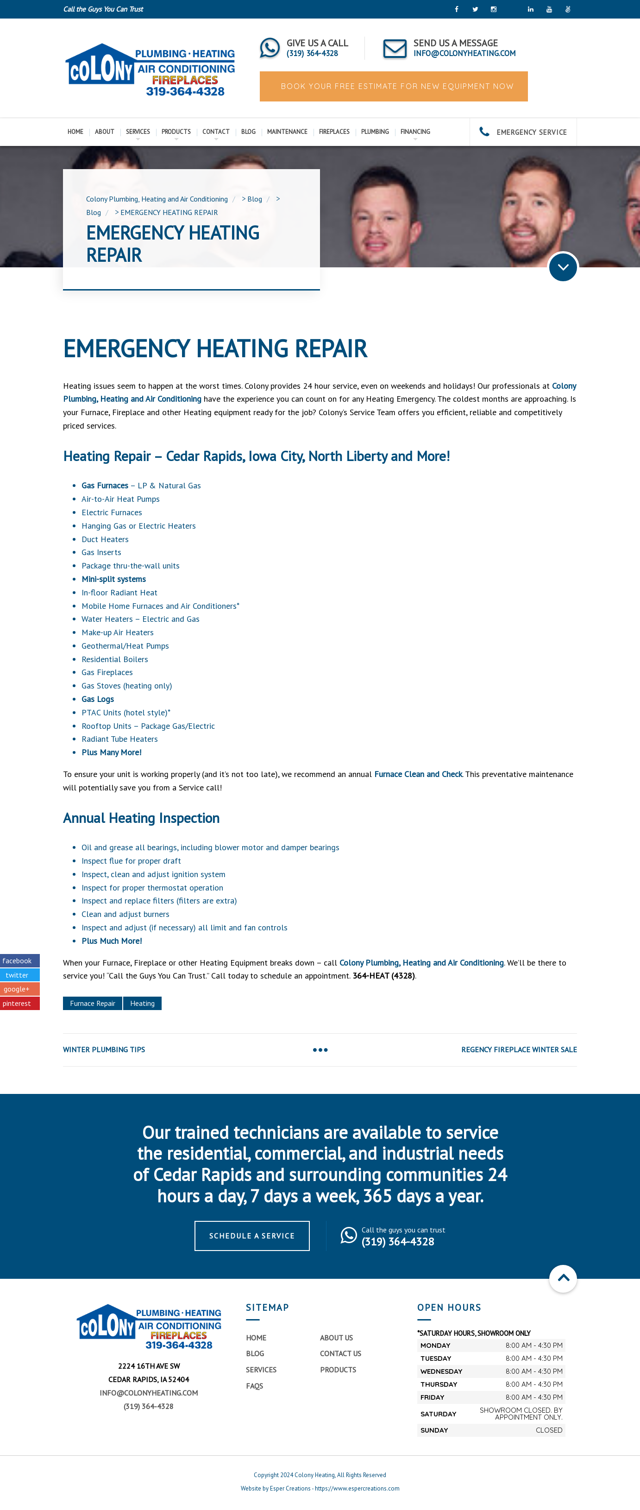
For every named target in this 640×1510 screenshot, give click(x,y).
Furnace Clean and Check (418, 774)
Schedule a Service (252, 1235)
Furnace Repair (92, 1003)
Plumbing (375, 132)
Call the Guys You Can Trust (103, 9)
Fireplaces (334, 132)
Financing (415, 132)
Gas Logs (98, 699)
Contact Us (340, 1353)
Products (176, 132)
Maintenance (287, 132)
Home (75, 132)
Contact (216, 132)
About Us (336, 1337)
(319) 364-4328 (149, 1406)
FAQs (254, 1385)
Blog (248, 132)
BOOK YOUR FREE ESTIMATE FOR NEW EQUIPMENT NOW (396, 86)
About (104, 132)
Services (138, 132)
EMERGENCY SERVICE (523, 132)
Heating (142, 1003)
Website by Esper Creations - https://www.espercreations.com (320, 1488)
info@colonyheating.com (149, 1392)
